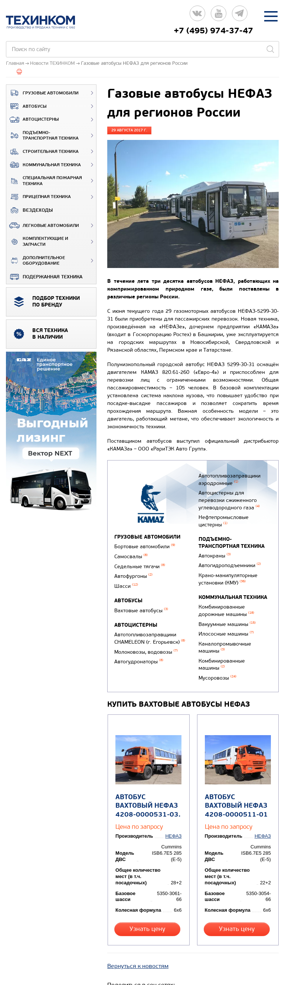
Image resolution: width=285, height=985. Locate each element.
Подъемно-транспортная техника (42, 135)
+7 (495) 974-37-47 (213, 31)
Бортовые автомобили (144, 546)
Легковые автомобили (42, 225)
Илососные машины (225, 628)
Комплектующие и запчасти (37, 241)
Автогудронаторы (138, 659)
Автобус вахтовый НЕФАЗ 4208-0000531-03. (147, 797)
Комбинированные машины (221, 657)
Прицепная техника (38, 197)
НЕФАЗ (174, 827)
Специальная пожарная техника (44, 181)
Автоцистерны (32, 120)
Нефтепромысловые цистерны (223, 518)
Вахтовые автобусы (141, 609)
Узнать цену (148, 913)
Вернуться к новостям (137, 946)
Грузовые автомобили (42, 93)
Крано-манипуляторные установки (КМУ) (227, 575)
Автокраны (214, 553)
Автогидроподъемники (229, 562)
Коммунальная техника (43, 165)
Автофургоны (133, 575)
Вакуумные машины (226, 619)
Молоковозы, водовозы (146, 649)
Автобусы (26, 106)
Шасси (126, 585)
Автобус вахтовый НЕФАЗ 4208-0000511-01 (235, 797)
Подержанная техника (44, 277)
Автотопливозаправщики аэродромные (229, 479)
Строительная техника (42, 152)
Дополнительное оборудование (35, 261)
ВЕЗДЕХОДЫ (29, 210)
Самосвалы (131, 556)
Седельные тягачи (139, 566)
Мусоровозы (217, 670)
